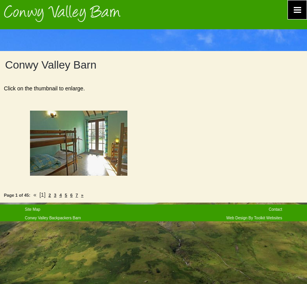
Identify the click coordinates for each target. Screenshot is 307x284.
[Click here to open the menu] (297, 9)
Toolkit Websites (268, 218)
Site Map (32, 209)
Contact (275, 209)
